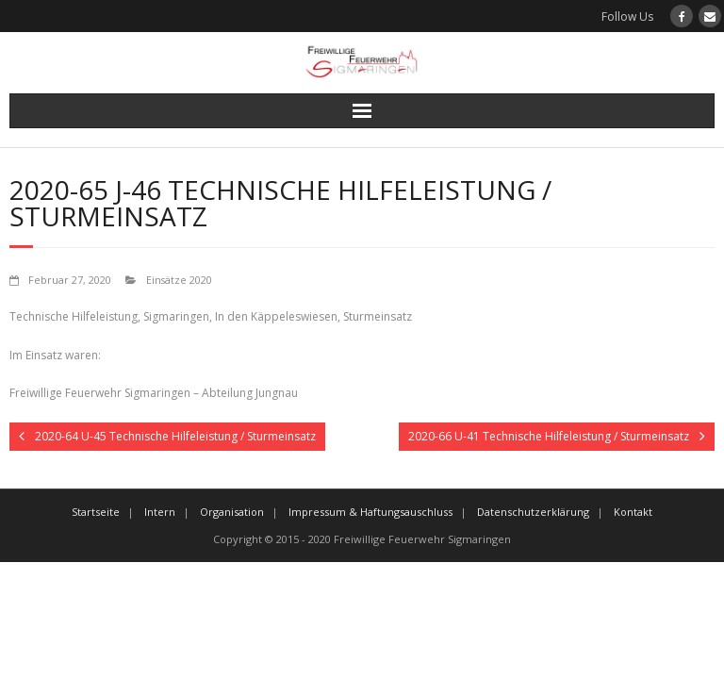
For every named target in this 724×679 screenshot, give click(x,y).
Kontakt (633, 512)
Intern (159, 512)
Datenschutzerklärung (533, 512)
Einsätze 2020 (179, 280)
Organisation (232, 512)
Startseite (96, 512)
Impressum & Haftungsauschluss (370, 512)
